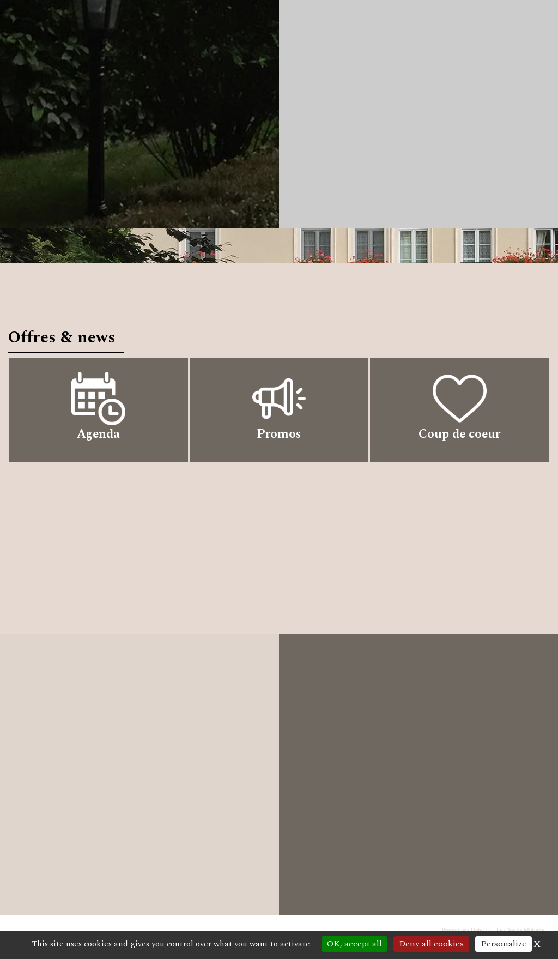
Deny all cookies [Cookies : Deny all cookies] (431, 943)
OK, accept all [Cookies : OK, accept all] (354, 943)
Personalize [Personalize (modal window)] (503, 943)
